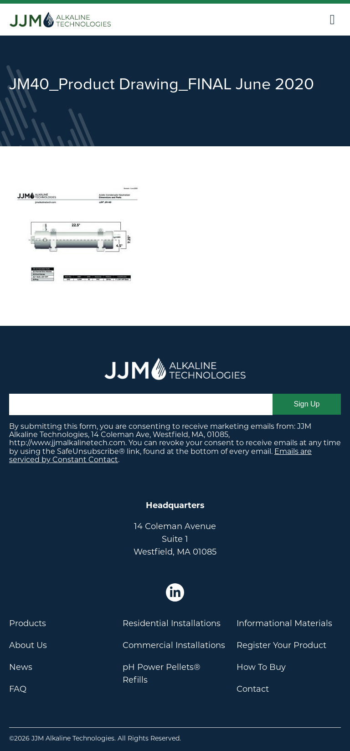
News (20, 667)
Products (27, 623)
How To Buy (261, 667)
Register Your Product (281, 645)
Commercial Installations (174, 645)
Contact (253, 689)
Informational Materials (284, 623)
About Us (28, 645)
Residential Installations (172, 623)
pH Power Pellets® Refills (162, 673)
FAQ (17, 689)
